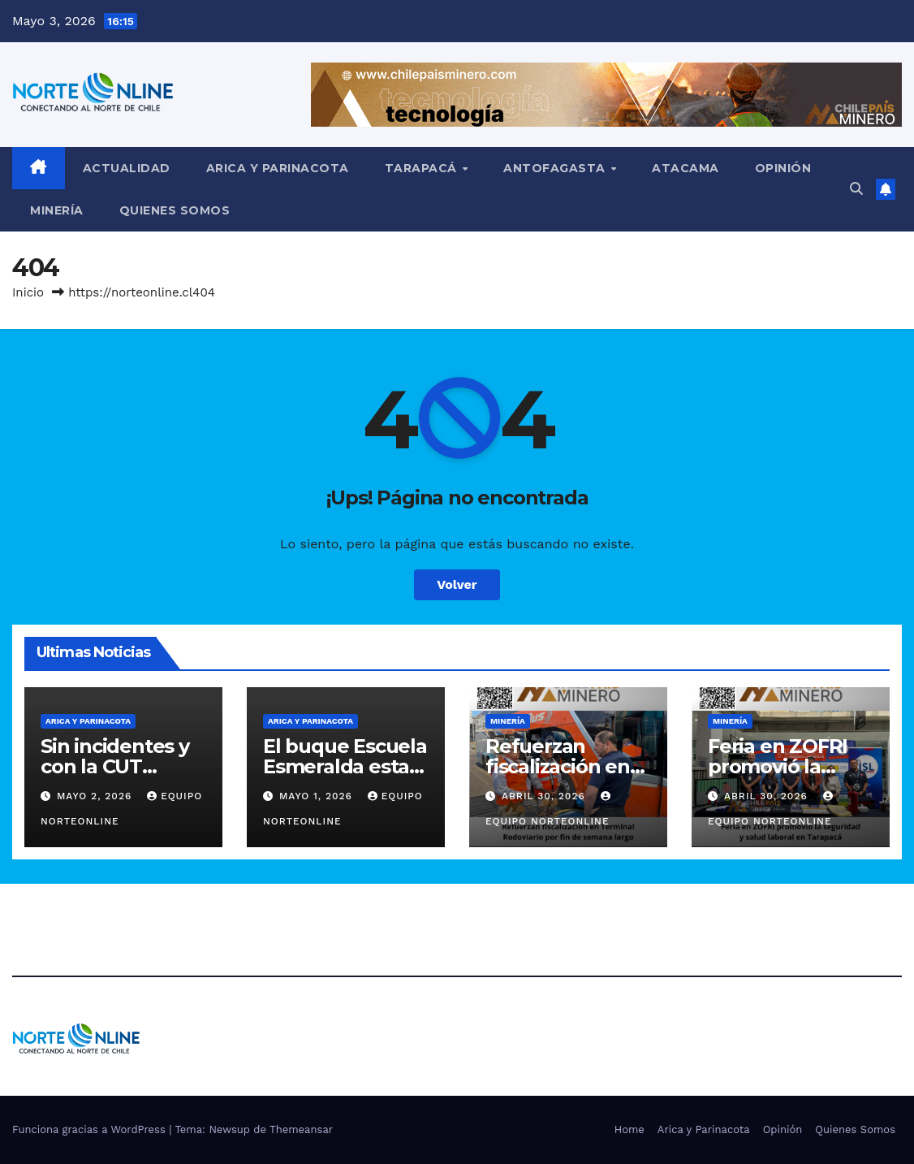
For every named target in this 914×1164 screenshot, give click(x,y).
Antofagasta (556, 168)
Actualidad (126, 168)
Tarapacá (423, 168)
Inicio (28, 292)
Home (629, 1129)
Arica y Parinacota (277, 168)
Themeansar (301, 1129)
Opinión (783, 168)
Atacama (685, 168)
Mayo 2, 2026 (96, 796)
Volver (457, 584)
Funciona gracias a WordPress (90, 1129)
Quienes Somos (175, 210)
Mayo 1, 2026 (317, 796)
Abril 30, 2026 (545, 796)
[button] (856, 189)
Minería (57, 210)
